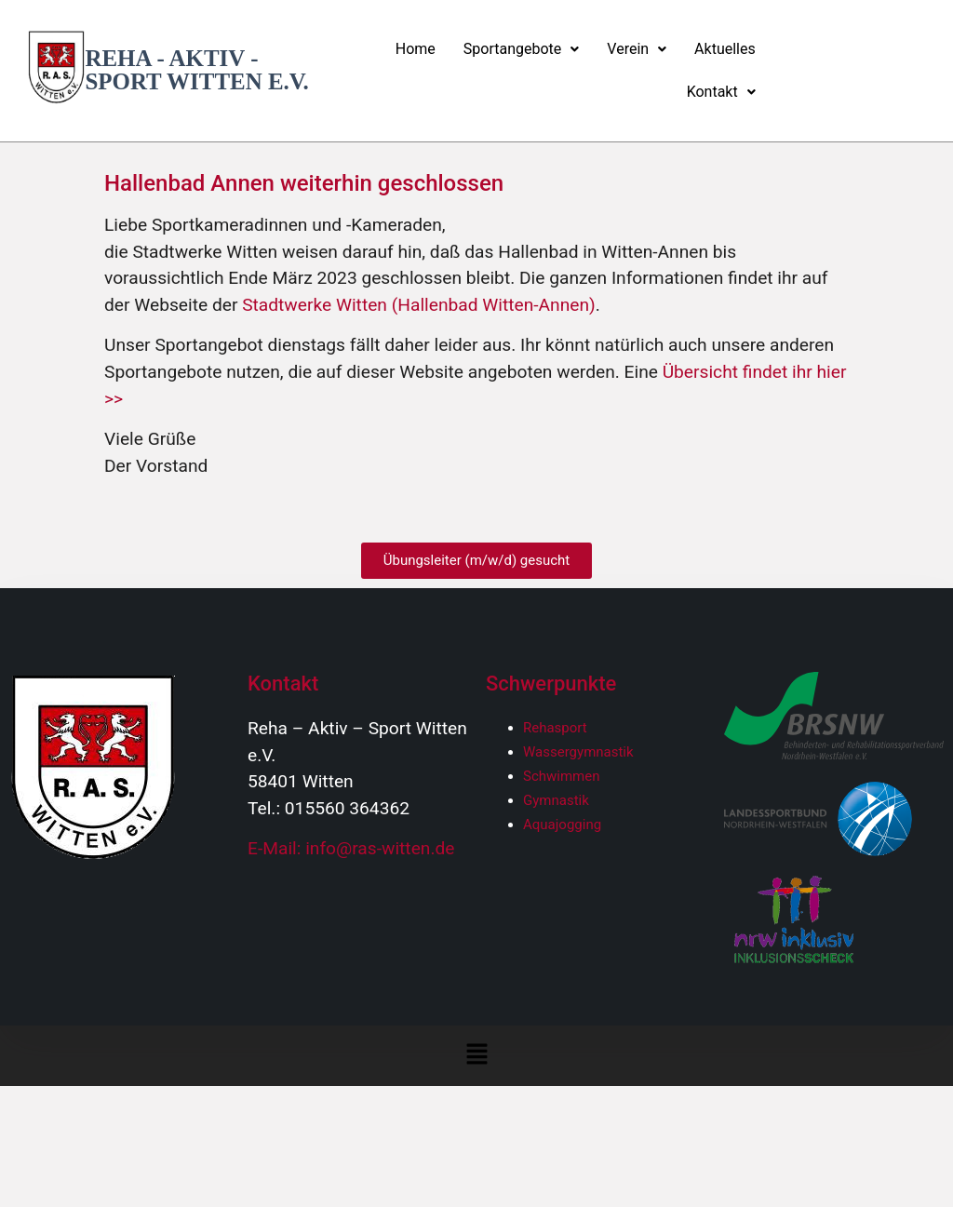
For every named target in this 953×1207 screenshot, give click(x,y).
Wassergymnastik (578, 752)
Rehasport (555, 727)
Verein (636, 49)
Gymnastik (556, 800)
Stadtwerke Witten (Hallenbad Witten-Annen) (419, 304)
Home (416, 49)
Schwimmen (561, 776)
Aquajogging (562, 824)
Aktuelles (725, 49)
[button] (522, 49)
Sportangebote (521, 49)
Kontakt (721, 92)
